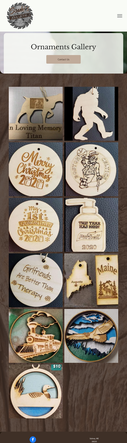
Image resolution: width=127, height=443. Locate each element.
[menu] (119, 16)
